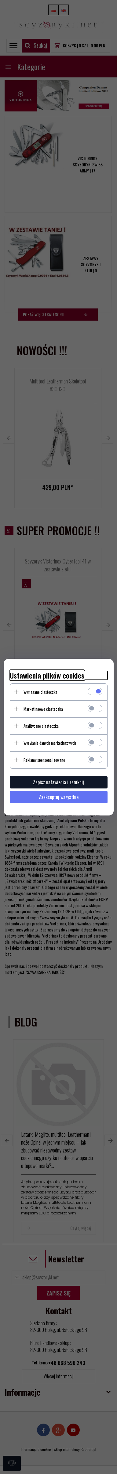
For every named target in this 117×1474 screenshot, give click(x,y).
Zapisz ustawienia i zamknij (58, 782)
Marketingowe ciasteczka (43, 709)
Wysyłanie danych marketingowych (50, 743)
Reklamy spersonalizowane (44, 760)
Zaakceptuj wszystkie (59, 797)
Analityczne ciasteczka (41, 726)
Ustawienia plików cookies (47, 675)
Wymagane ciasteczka (40, 692)
